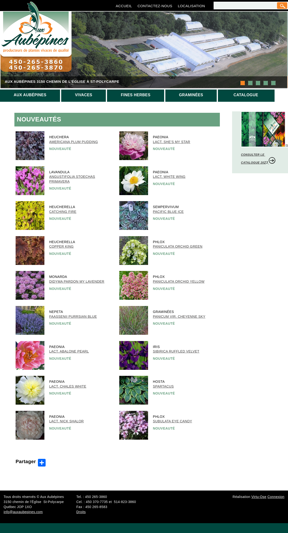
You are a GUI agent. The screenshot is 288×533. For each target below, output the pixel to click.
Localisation (191, 6)
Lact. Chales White (67, 386)
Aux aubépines (30, 95)
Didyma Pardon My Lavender (76, 281)
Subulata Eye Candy (172, 421)
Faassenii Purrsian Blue (73, 316)
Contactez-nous (155, 6)
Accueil (124, 6)
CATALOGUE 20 (252, 162)
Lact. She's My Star (171, 142)
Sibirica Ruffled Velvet (176, 351)
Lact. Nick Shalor (66, 421)
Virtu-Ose (258, 497)
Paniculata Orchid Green (177, 246)
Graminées (191, 95)
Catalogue (246, 95)
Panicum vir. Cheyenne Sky (179, 316)
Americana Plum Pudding (73, 142)
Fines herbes (135, 95)
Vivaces (83, 95)
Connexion (275, 497)
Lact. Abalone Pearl (69, 351)
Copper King (61, 246)
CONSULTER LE (253, 154)
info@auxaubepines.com (23, 512)
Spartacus (163, 386)
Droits (81, 512)
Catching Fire (62, 212)
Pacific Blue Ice (168, 212)
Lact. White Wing (169, 177)
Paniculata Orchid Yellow (178, 281)
